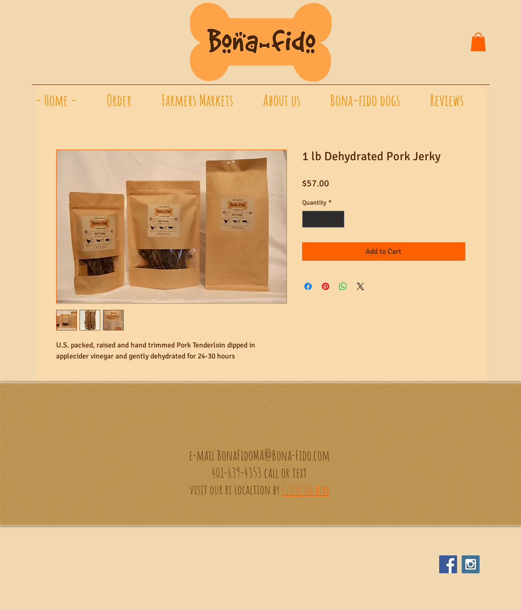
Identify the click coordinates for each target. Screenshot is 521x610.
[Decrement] (309, 219)
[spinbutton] (323, 219)
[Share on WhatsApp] (343, 286)
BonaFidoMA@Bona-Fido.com (273, 455)
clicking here (306, 489)
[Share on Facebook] (308, 286)
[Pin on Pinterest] (325, 286)
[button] (478, 42)
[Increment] (337, 219)
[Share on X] (360, 286)
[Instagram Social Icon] (471, 564)
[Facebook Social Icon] (448, 564)
